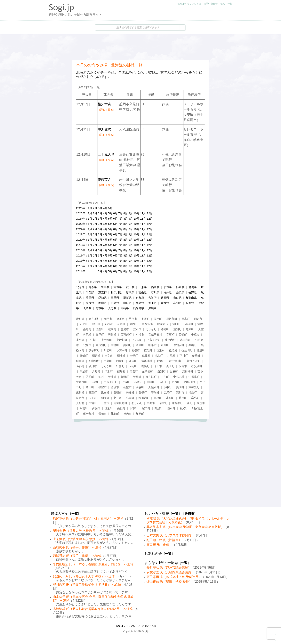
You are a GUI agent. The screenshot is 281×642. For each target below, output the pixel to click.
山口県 (127, 303)
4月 (105, 208)
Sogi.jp (145, 631)
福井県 (168, 292)
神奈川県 (116, 292)
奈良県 (177, 297)
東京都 (102, 292)
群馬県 (193, 287)
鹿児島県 (138, 308)
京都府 (140, 297)
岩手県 (105, 287)
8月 (125, 213)
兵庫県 (165, 297)
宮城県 (118, 287)
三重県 (115, 297)
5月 (110, 208)
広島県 (115, 303)
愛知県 (102, 297)
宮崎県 (125, 308)
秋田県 (130, 287)
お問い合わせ (211, 3)
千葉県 (90, 292)
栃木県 (180, 287)
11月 (143, 213)
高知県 (177, 303)
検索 (222, 3)
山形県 (143, 287)
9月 (130, 213)
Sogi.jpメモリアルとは (189, 3)
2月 (95, 208)
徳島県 (140, 303)
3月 (100, 208)
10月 (136, 213)
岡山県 (102, 303)
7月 (120, 213)
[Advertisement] (140, 47)
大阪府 (152, 297)
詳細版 (189, 513)
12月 (150, 213)
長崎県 (87, 308)
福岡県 (190, 303)
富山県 (143, 292)
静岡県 (90, 297)
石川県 (155, 292)
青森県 (93, 287)
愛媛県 (165, 303)
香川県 (152, 303)
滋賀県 (127, 297)
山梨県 (180, 292)
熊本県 (100, 308)
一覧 (230, 3)
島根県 (90, 303)
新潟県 (130, 292)
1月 (90, 208)
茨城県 (168, 287)
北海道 (80, 287)
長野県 (193, 292)
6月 (115, 213)
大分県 (112, 308)
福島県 (155, 287)
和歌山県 (191, 297)
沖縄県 (152, 308)
